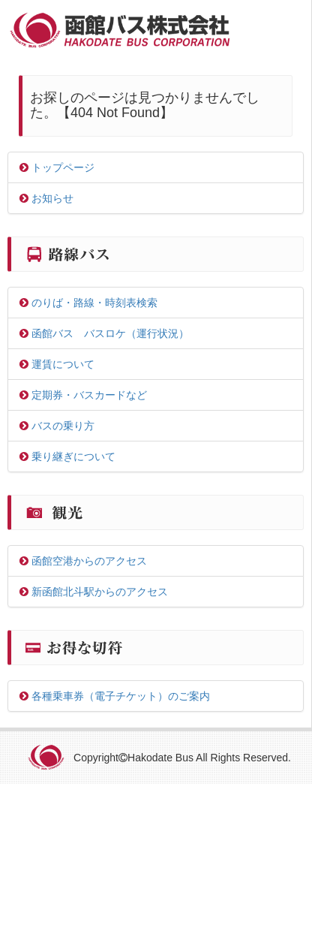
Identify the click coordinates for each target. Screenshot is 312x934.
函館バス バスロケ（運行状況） (104, 333)
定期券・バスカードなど (83, 395)
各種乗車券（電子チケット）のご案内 (115, 696)
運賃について (57, 364)
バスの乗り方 (57, 426)
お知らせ (47, 198)
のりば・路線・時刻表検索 (89, 303)
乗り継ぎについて (68, 456)
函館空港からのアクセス (83, 561)
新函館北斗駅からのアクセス (94, 592)
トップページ (57, 167)
